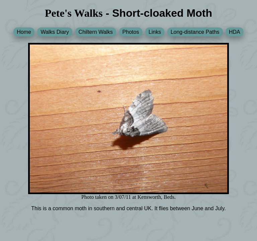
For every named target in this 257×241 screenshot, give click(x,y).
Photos (130, 32)
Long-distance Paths (195, 32)
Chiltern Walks (96, 32)
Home (24, 32)
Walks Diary (54, 32)
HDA (234, 32)
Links (155, 32)
